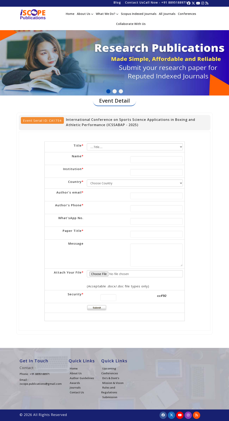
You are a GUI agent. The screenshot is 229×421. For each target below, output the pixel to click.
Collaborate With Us (130, 24)
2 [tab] (115, 91)
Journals (75, 387)
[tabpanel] (114, 58)
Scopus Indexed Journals (138, 14)
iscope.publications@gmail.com (41, 384)
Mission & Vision (113, 383)
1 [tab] (108, 91)
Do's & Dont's (110, 378)
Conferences (187, 14)
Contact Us (134, 2)
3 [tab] (121, 91)
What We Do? (107, 14)
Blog (117, 2)
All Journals (167, 14)
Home (70, 14)
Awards (75, 383)
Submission (109, 397)
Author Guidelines (82, 378)
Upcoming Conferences (109, 371)
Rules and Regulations (109, 390)
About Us (85, 14)
